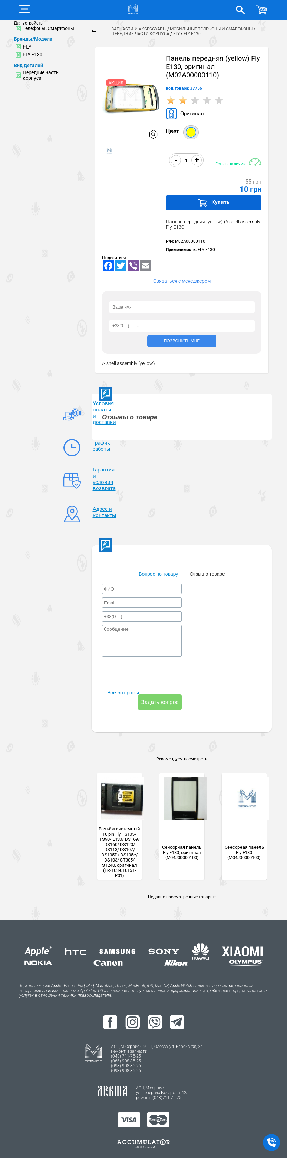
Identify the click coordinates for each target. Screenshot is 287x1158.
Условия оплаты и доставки (104, 411)
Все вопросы (119, 693)
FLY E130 (32, 54)
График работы (102, 442)
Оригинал (189, 113)
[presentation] (154, 666)
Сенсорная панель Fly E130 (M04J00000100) (244, 843)
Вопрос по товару (158, 564)
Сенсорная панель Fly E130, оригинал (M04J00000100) (181, 843)
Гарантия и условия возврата (104, 472)
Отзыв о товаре (207, 564)
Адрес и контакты (104, 503)
